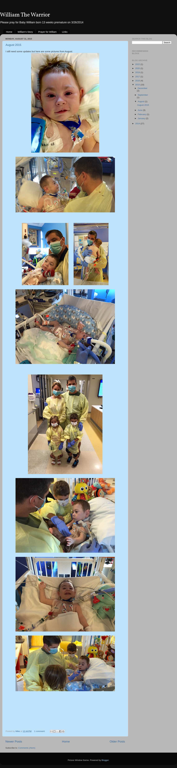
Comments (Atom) (26, 748)
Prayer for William (47, 31)
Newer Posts (13, 741)
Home (9, 31)
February (142, 114)
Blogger (105, 760)
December (142, 88)
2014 (138, 123)
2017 (138, 76)
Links (64, 31)
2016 (138, 80)
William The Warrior (25, 15)
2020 (138, 68)
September (143, 95)
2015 (138, 84)
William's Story (25, 31)
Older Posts (117, 741)
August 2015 (13, 44)
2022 (138, 64)
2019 (138, 72)
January (142, 118)
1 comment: (40, 731)
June (140, 110)
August (141, 101)
